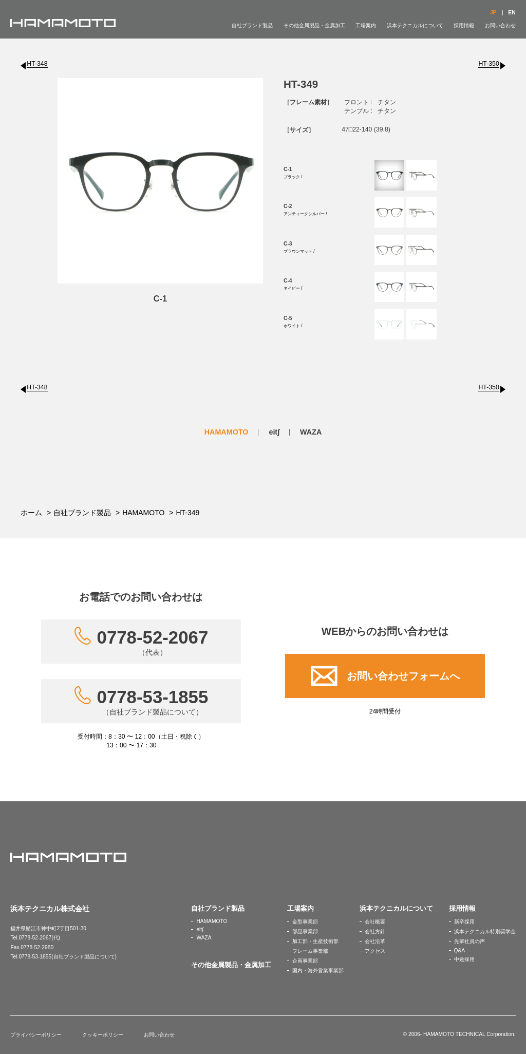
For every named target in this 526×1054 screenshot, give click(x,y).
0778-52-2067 (153, 642)
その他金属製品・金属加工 (314, 25)
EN (511, 12)
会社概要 (375, 922)
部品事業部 (305, 931)
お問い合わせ (500, 25)
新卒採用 (464, 922)
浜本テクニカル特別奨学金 (485, 931)
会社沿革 (375, 941)
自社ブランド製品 (252, 25)
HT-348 (37, 63)
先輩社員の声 (469, 941)
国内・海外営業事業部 (318, 970)
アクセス (375, 951)
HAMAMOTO (226, 432)
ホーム (31, 513)
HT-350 (488, 63)
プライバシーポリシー (36, 1035)
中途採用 (464, 959)
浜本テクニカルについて (415, 25)
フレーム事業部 (310, 951)
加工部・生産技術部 (315, 941)
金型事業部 (305, 922)
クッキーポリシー (102, 1035)
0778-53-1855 (153, 702)
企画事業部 (305, 961)
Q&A (459, 950)
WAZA (311, 432)
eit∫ (274, 432)
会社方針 (375, 931)
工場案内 (365, 25)
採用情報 (464, 25)
